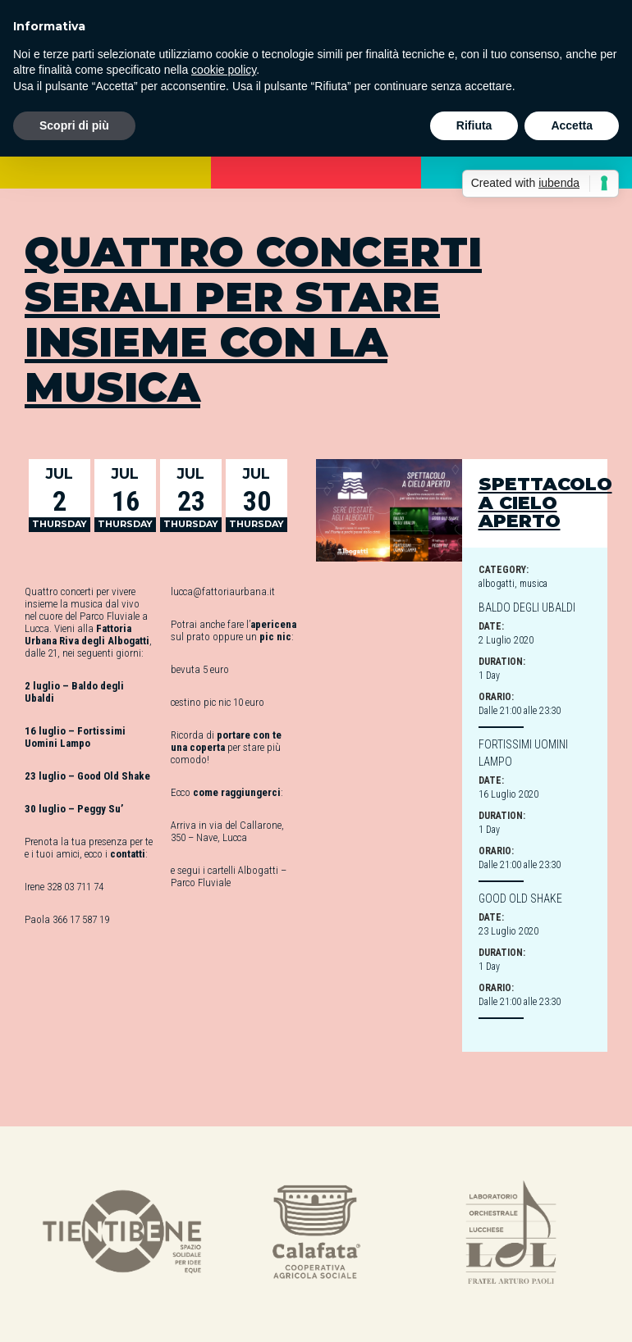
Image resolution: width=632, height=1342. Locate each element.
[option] (122, 1234)
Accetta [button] (572, 125)
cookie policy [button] (223, 69)
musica (533, 583)
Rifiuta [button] (474, 125)
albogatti (497, 583)
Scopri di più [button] (74, 125)
